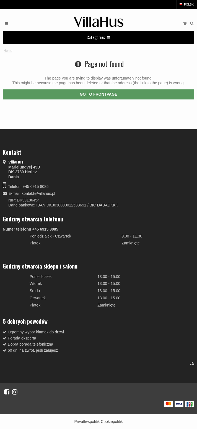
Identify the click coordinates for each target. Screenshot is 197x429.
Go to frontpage (98, 94)
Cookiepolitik (112, 421)
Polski (187, 4)
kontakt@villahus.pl (38, 193)
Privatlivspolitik (87, 421)
